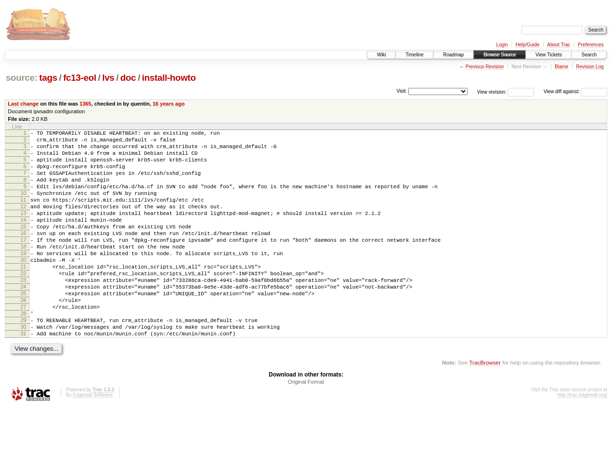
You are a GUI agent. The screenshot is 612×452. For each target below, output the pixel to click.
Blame (561, 66)
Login (502, 44)
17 (23, 263)
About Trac (558, 44)
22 (23, 303)
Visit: (401, 91)
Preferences (591, 44)
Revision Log (590, 66)
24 (23, 320)
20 (23, 287)
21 (23, 295)
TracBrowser (485, 407)
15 (23, 246)
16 (23, 255)
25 (23, 328)
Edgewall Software (92, 439)
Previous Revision (485, 66)
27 (23, 344)
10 (23, 206)
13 (23, 230)
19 (23, 279)
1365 (85, 104)
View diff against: (575, 91)
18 (23, 271)
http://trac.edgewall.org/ (582, 439)
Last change (23, 104)
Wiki (381, 54)
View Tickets (549, 54)
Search (589, 54)
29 (23, 360)
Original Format (306, 426)
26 (23, 336)
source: (21, 78)
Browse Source (499, 54)
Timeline (414, 54)
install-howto (169, 78)
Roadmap (453, 54)
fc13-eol (79, 78)
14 (23, 238)
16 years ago (169, 104)
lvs (108, 78)
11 (23, 214)
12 (23, 222)
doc (128, 78)
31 (23, 376)
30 (23, 368)
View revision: (492, 91)
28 (23, 352)
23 (23, 311)
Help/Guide (527, 44)
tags (48, 78)
